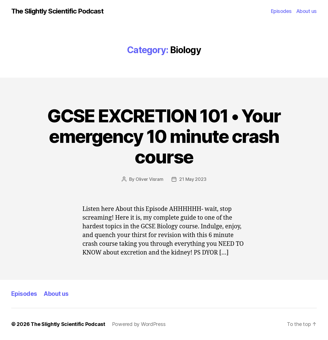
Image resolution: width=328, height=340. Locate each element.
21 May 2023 (192, 179)
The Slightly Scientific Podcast (57, 11)
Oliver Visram (149, 179)
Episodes (281, 11)
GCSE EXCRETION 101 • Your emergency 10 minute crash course (164, 136)
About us (306, 11)
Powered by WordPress (139, 324)
